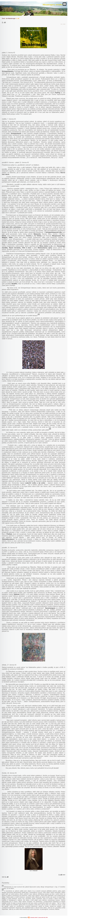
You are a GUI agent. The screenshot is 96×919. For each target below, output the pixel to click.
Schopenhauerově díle (53, 232)
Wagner (4, 237)
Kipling (57, 92)
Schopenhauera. (8, 71)
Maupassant (56, 236)
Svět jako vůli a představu (11, 227)
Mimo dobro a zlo (45, 246)
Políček (9, 534)
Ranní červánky (15, 248)
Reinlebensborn (8, 539)
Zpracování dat (42, 917)
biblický (17, 594)
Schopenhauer (16, 133)
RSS (47, 917)
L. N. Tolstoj (37, 236)
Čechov (29, 236)
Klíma (4, 236)
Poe (63, 236)
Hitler (11, 237)
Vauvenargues (50, 608)
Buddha (14, 283)
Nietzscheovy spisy (45, 248)
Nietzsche (37, 234)
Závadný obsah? (34, 917)
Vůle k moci (26, 248)
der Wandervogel (10, 18)
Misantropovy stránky (53, 4)
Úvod (3, 18)
